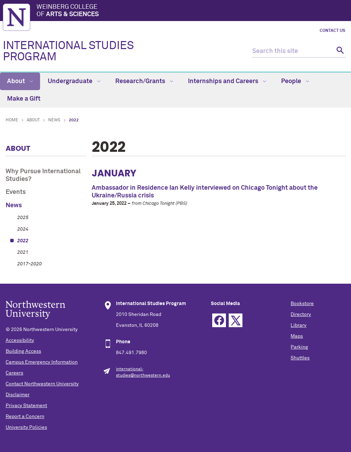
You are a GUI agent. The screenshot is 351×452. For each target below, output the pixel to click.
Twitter (235, 320)
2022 (22, 240)
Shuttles (300, 358)
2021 (22, 252)
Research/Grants (144, 81)
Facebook (219, 320)
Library (298, 325)
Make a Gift (23, 99)
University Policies (26, 427)
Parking (299, 347)
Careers (14, 373)
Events (16, 192)
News (54, 120)
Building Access (23, 351)
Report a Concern (25, 416)
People (295, 81)
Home (12, 120)
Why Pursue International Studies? (43, 175)
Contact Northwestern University (42, 384)
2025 (22, 217)
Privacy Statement (26, 405)
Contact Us (332, 31)
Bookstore (302, 303)
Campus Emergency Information (42, 362)
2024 (22, 229)
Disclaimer (18, 394)
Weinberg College (192, 11)
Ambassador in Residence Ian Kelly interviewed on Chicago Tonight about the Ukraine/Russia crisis (205, 192)
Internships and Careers (227, 81)
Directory (301, 314)
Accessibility (20, 340)
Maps (297, 336)
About (20, 81)
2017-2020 (29, 264)
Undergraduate (74, 81)
